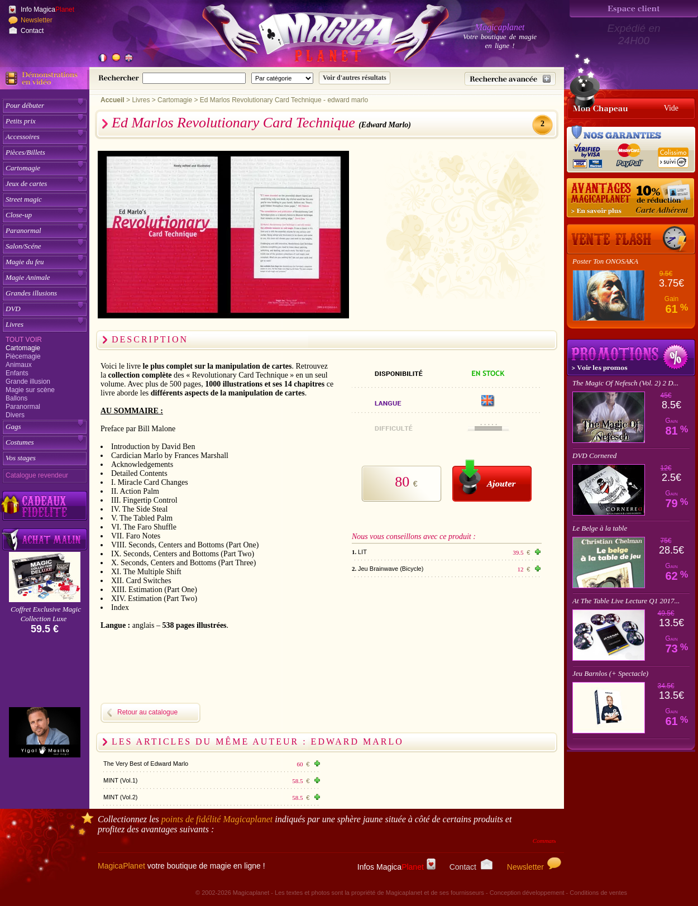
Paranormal (23, 230)
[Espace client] (634, 8)
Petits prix (21, 121)
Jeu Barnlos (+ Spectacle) (610, 673)
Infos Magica (396, 866)
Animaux (19, 365)
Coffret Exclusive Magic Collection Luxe (46, 614)
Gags (13, 426)
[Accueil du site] (312, 35)
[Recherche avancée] (510, 78)
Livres (14, 324)
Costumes (20, 442)
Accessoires (23, 136)
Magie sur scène (30, 390)
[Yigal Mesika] (44, 732)
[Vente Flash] (631, 239)
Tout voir (24, 340)
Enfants (17, 373)
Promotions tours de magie (631, 357)
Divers (15, 415)
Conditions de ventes (598, 892)
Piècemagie (23, 356)
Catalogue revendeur (37, 475)
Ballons (16, 398)
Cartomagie (23, 168)
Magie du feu (25, 262)
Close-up (19, 215)
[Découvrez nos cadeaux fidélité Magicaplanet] (44, 506)
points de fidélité (217, 819)
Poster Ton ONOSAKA (605, 261)
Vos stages (21, 458)
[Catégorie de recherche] (282, 78)
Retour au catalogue (147, 712)
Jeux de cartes (26, 183)
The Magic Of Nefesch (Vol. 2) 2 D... (625, 383)
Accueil (113, 100)
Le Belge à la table (599, 528)
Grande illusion (28, 381)
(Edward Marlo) (384, 125)
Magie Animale (28, 277)
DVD (13, 308)
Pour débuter (25, 105)
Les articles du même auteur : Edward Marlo (258, 741)
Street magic (24, 199)
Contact (32, 31)
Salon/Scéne (23, 246)
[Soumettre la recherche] (354, 77)
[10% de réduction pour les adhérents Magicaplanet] (631, 198)
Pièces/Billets (25, 152)
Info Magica (47, 9)
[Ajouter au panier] (492, 481)
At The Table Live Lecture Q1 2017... (626, 601)
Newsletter (36, 20)
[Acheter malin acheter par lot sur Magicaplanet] (44, 539)
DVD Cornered (594, 455)
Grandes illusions (31, 293)
